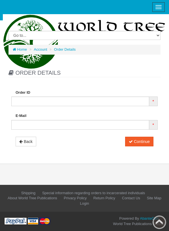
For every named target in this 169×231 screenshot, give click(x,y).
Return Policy (104, 198)
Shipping (28, 193)
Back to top (159, 222)
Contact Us (131, 198)
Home (20, 49)
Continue (139, 141)
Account (40, 49)
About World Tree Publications (32, 198)
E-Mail (21, 116)
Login (84, 203)
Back (26, 141)
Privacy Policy (75, 198)
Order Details (65, 49)
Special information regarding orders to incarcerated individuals (93, 193)
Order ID (23, 92)
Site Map (154, 198)
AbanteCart (149, 218)
